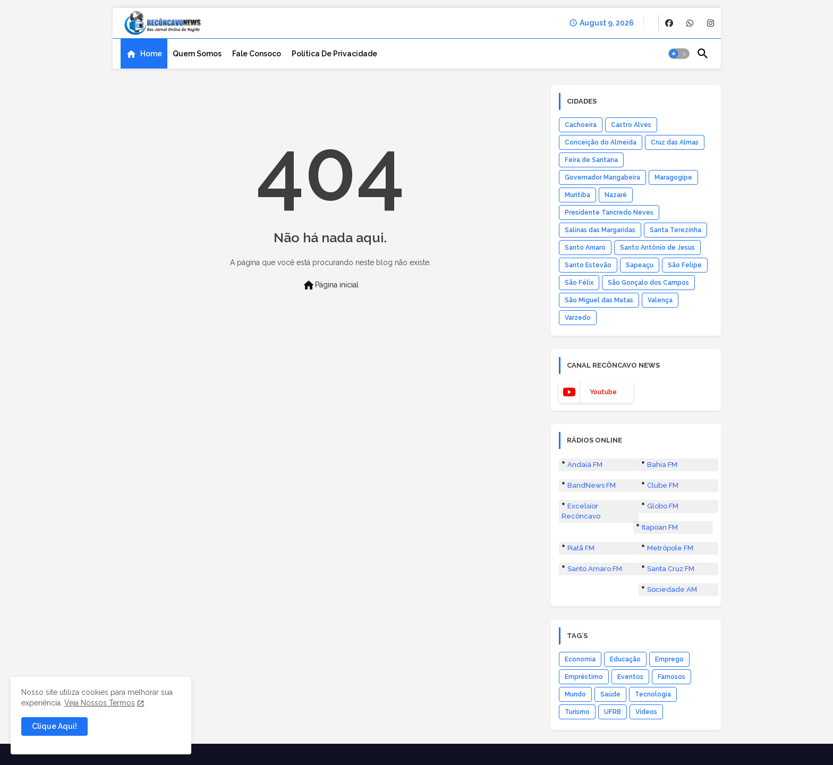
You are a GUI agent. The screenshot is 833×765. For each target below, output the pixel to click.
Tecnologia (653, 694)
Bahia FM (662, 465)
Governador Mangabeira (602, 177)
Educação (625, 659)
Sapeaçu (639, 265)
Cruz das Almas (675, 142)
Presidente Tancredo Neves (609, 212)
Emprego (669, 659)
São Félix (579, 282)
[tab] (144, 54)
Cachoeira (581, 125)
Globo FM (662, 506)
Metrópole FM (670, 548)
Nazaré (616, 195)
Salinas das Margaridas (600, 230)
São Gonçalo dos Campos (648, 282)
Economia (580, 659)
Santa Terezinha (675, 230)
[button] (679, 53)
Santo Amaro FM (594, 569)
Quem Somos (197, 53)
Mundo (575, 694)
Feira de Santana (591, 160)
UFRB (612, 712)
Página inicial (330, 285)
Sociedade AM (672, 589)
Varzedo (578, 317)
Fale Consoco (256, 53)
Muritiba (577, 195)
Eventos (630, 677)
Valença (660, 300)
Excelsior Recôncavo (581, 511)
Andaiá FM (584, 465)
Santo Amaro (585, 247)
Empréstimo (584, 677)
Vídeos (646, 712)
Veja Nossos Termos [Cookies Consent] (99, 703)
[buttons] (669, 23)
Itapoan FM (660, 527)
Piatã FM (580, 548)
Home (151, 53)
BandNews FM (591, 485)
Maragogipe (673, 177)
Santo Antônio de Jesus (657, 247)
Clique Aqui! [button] (54, 726)
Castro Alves (631, 125)
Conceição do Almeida (600, 142)
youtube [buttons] (603, 392)
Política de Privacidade (334, 53)
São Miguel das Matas (599, 300)
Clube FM (662, 485)
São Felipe (685, 265)
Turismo (577, 712)
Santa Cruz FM (670, 569)
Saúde (610, 694)
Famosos (671, 677)
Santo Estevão (588, 265)
